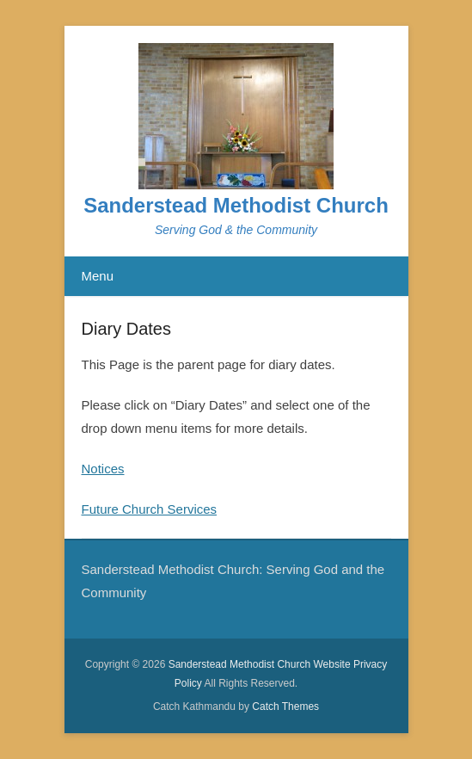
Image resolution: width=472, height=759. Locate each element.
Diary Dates (126, 328)
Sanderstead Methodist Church (236, 205)
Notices (103, 468)
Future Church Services (150, 509)
